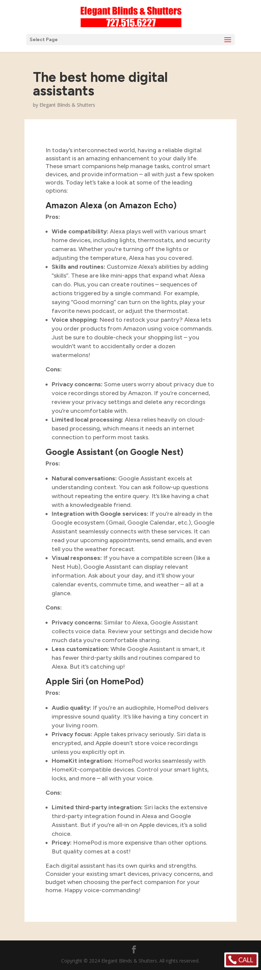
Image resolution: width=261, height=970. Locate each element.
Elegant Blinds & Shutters (67, 105)
